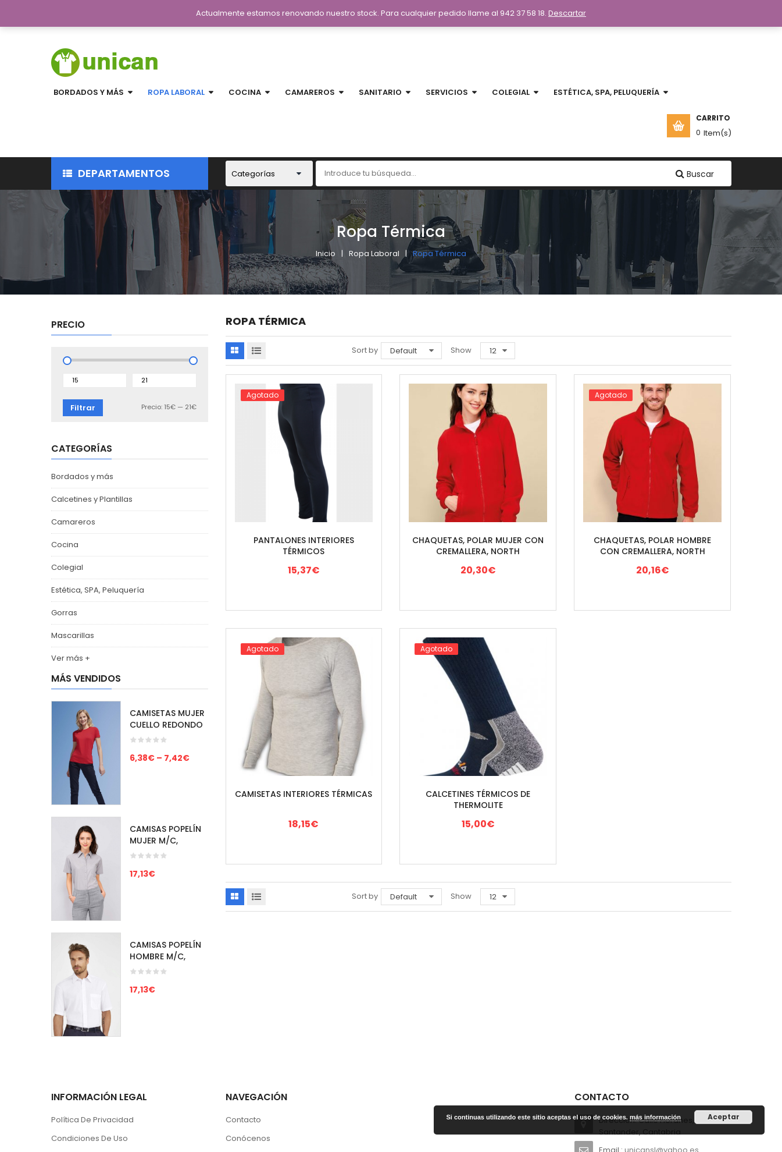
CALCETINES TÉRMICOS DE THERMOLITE (478, 799)
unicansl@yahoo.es (661, 1019)
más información (655, 1117)
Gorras (64, 612)
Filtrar (82, 407)
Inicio (325, 253)
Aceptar (724, 1117)
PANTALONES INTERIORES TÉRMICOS (303, 546)
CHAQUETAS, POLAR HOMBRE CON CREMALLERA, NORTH (652, 546)
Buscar (699, 174)
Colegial (67, 567)
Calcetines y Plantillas (92, 499)
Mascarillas (72, 635)
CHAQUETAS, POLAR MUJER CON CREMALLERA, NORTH (478, 546)
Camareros (73, 521)
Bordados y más (82, 476)
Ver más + (70, 658)
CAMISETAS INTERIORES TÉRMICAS (303, 794)
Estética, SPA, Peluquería (97, 590)
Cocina (64, 544)
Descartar (567, 13)
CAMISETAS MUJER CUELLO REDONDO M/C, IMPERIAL (167, 724)
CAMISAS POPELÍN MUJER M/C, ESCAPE (165, 840)
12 (493, 350)
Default (403, 350)
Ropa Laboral (374, 253)
